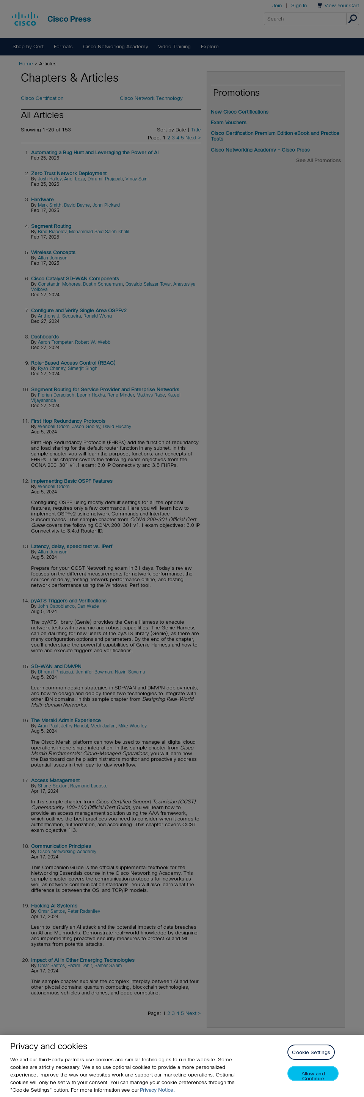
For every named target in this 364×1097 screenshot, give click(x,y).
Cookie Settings (311, 1052)
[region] (182, 1066)
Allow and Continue (313, 1076)
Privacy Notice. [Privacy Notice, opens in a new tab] (157, 1090)
